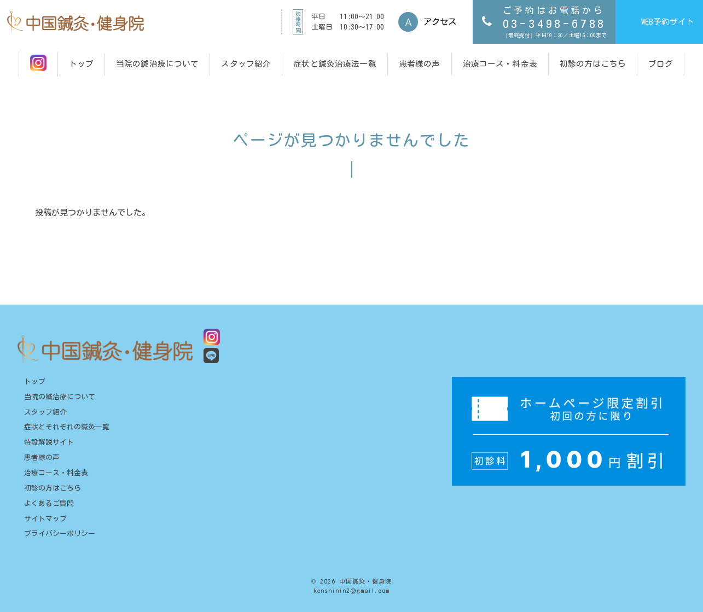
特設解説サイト (49, 442)
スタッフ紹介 (45, 412)
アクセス (439, 22)
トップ (34, 381)
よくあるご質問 (49, 503)
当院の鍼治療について (59, 396)
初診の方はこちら (52, 488)
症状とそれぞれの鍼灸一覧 (66, 426)
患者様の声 (42, 457)
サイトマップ (45, 518)
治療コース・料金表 (56, 472)
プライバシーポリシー (59, 533)
